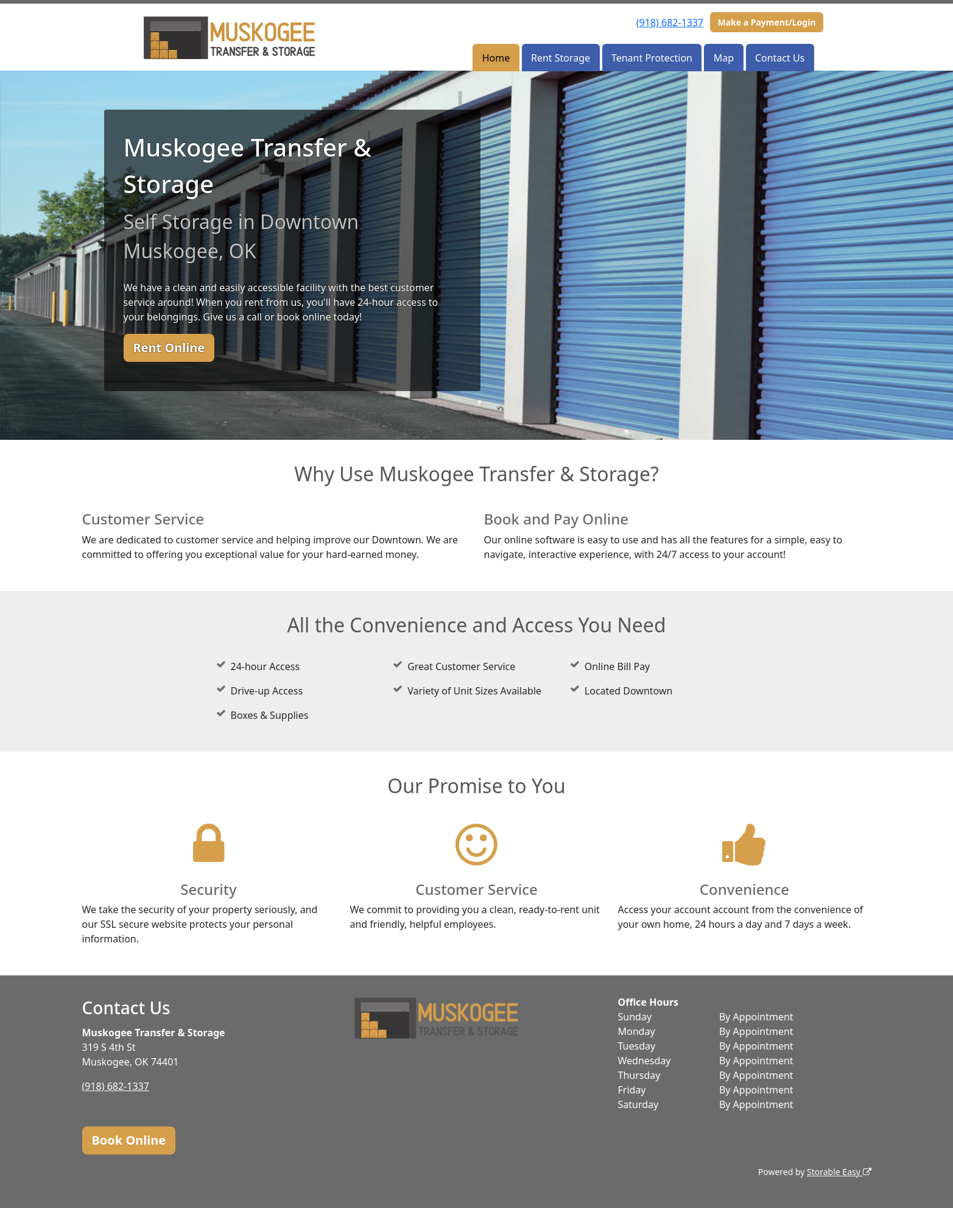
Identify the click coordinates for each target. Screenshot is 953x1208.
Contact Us (779, 58)
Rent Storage (560, 58)
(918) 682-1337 (669, 22)
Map (724, 58)
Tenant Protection (651, 58)
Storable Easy (839, 1172)
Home (496, 58)
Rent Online (169, 347)
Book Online (129, 1140)
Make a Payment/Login (766, 22)
